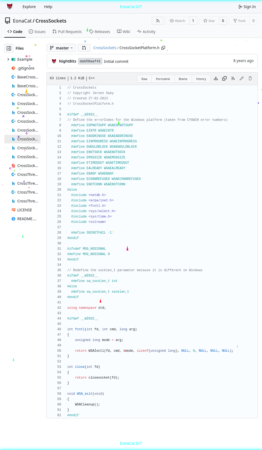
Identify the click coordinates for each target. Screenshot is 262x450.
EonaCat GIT (131, 7)
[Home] (10, 7)
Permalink (163, 79)
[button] (84, 48)
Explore (29, 6)
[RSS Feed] (158, 21)
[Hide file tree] (8, 48)
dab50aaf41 (90, 61)
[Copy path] (163, 48)
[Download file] (216, 78)
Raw (144, 79)
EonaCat (22, 20)
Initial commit (116, 61)
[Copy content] (224, 78)
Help (48, 6)
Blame (183, 79)
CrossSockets (50, 20)
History (201, 79)
